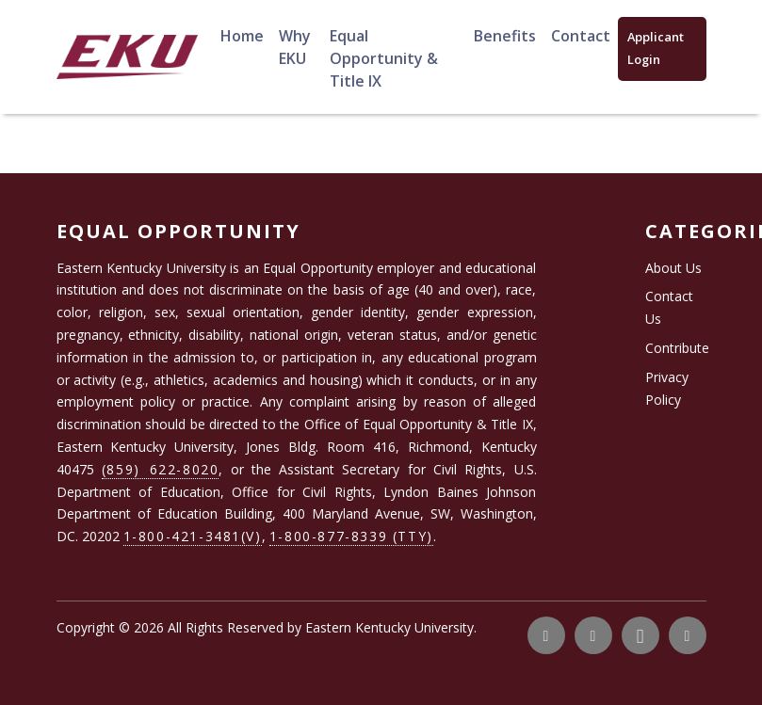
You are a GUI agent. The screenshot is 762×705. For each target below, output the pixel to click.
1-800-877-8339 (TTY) (351, 536)
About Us (673, 268)
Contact (580, 35)
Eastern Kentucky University (389, 627)
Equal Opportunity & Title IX (384, 58)
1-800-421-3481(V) (192, 536)
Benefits (505, 35)
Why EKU (295, 47)
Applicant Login (655, 48)
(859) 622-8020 (160, 469)
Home (242, 35)
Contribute (677, 348)
